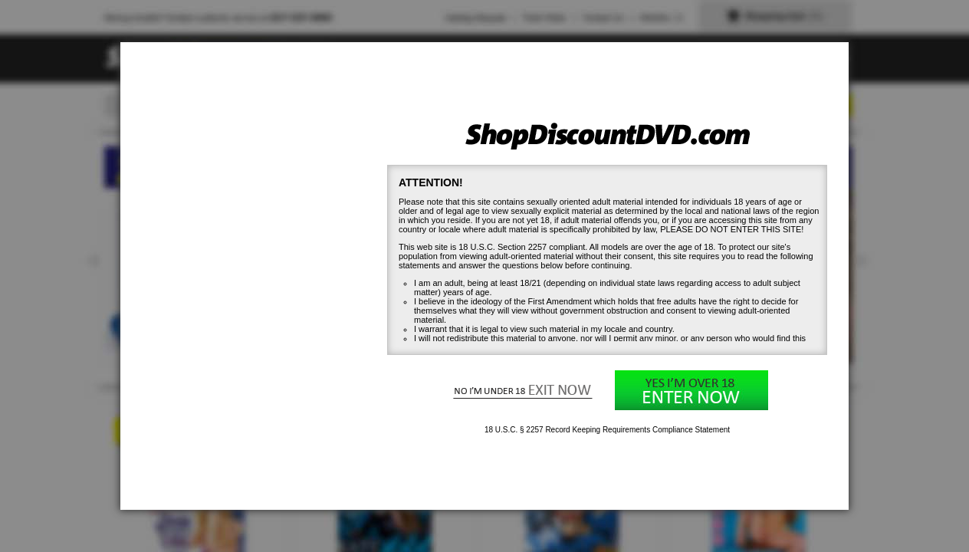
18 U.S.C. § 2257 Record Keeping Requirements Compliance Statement (607, 430)
